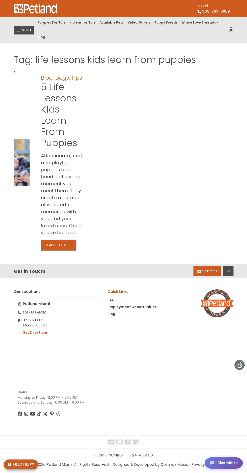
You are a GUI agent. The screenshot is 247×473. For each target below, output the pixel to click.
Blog (41, 37)
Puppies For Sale (51, 22)
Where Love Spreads (198, 22)
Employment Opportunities (132, 307)
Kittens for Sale (82, 22)
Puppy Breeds (166, 22)
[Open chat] (222, 462)
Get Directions (33, 332)
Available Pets (111, 22)
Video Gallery (139, 22)
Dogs (62, 78)
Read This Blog (58, 245)
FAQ (111, 300)
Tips (76, 78)
